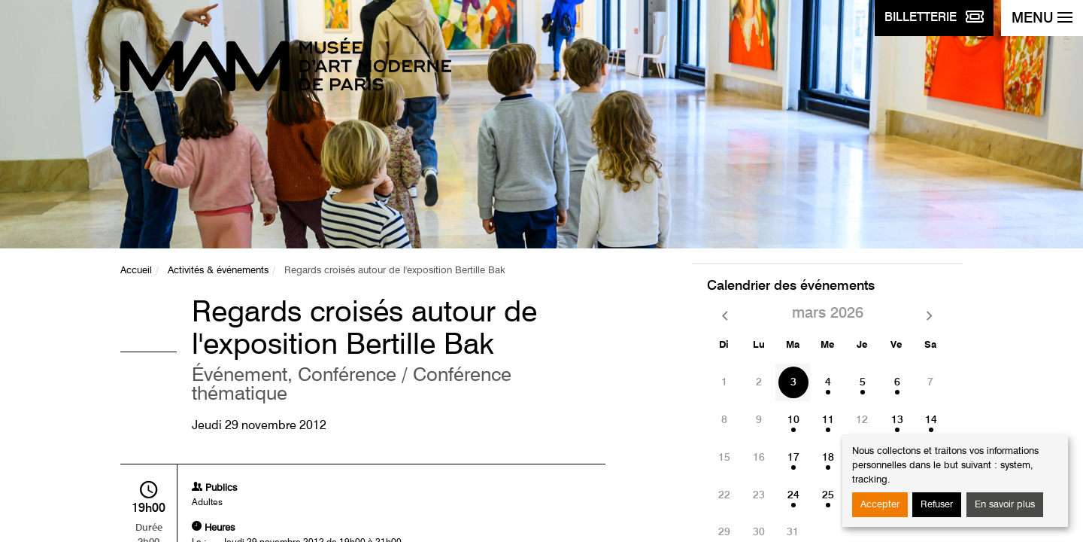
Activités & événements (218, 271)
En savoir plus (1005, 505)
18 (828, 457)
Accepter (879, 505)
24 (793, 495)
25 (828, 495)
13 (897, 420)
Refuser (937, 505)
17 (793, 457)
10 (793, 420)
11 (828, 420)
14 (931, 420)
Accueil (136, 271)
